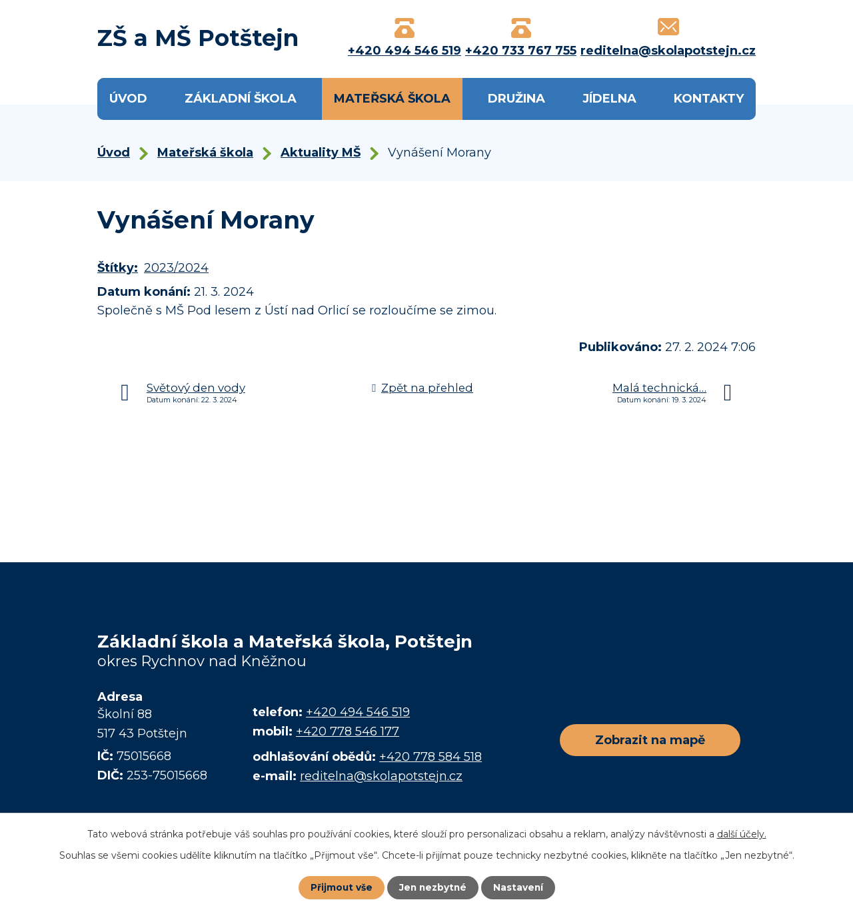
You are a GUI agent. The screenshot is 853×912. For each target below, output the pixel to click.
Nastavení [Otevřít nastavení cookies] (519, 887)
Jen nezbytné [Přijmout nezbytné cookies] (433, 887)
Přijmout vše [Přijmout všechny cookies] (340, 887)
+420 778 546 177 (347, 731)
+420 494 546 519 (358, 712)
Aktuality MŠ (321, 152)
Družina (516, 98)
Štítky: (117, 267)
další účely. (741, 834)
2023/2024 (176, 267)
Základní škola (241, 98)
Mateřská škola (392, 98)
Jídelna (609, 98)
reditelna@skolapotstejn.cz (381, 776)
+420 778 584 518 (430, 756)
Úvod (128, 98)
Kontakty (709, 98)
